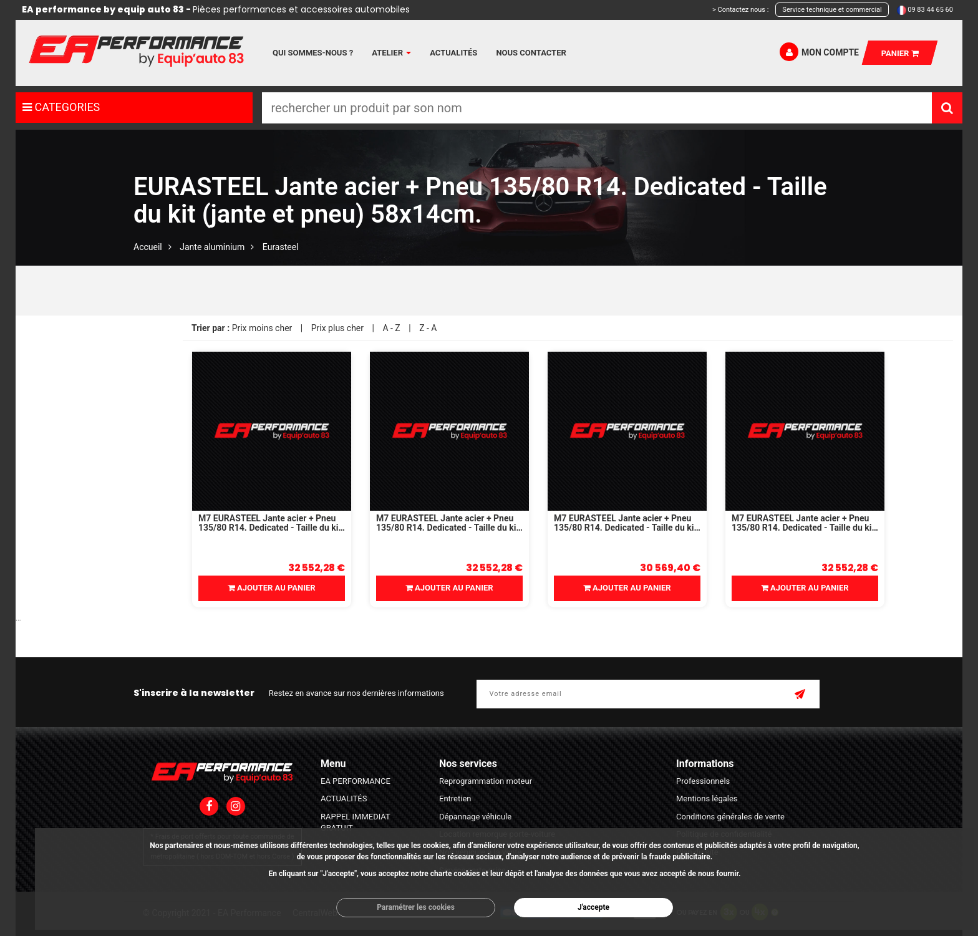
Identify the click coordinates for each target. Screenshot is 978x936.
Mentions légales (707, 798)
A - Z (391, 328)
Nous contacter (531, 52)
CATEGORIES (61, 106)
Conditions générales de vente (730, 816)
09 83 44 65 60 (930, 10)
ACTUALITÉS (344, 798)
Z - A (428, 328)
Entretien (455, 798)
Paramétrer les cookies (416, 907)
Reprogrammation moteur (485, 781)
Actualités (453, 52)
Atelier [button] (391, 52)
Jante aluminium (212, 247)
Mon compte (819, 51)
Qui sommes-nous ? (313, 52)
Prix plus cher (337, 328)
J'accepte (593, 907)
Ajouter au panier (272, 587)
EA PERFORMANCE (355, 781)
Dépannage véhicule (475, 816)
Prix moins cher (262, 328)
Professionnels (703, 781)
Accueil (147, 247)
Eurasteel (281, 247)
